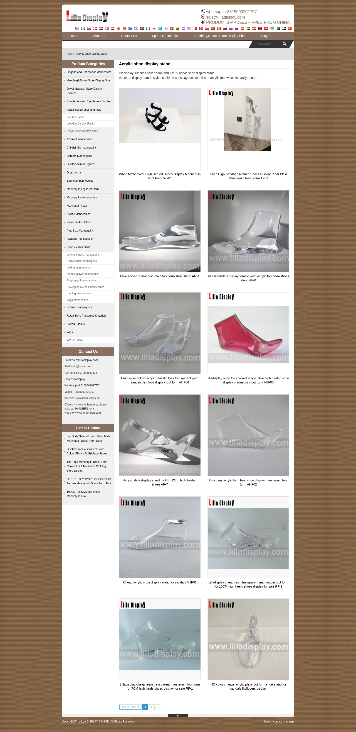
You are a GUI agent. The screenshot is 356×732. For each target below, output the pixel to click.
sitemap (289, 721)
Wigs (70, 332)
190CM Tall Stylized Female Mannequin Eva (84, 494)
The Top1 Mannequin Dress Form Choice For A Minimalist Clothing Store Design (87, 466)
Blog (264, 36)
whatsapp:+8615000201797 (231, 12)
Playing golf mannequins (81, 280)
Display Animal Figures (80, 164)
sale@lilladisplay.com (225, 17)
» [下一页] (158, 707)
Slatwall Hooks (76, 324)
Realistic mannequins (80, 238)
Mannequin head (77, 205)
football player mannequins (83, 274)
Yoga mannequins (78, 300)
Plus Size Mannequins (80, 230)
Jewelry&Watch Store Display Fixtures (84, 91)
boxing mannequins (78, 267)
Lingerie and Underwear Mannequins (89, 72)
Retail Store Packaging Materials (86, 315)
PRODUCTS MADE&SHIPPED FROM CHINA (248, 22)
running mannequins (79, 293)
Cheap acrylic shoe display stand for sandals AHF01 (160, 582)
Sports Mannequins (165, 36)
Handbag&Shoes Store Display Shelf (220, 36)
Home (74, 36)
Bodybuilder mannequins (82, 261)
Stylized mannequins (79, 307)
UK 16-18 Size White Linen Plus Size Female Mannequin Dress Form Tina (89, 481)
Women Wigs (75, 339)
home (267, 721)
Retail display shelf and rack (84, 109)
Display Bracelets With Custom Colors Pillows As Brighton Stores (87, 451)
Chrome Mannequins (79, 156)
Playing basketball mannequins (85, 287)
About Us (99, 36)
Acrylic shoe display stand (82, 131)
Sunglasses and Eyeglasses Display (89, 101)
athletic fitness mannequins (83, 254)
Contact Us (129, 36)
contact (277, 721)
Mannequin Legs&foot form (83, 189)
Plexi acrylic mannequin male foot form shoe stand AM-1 (159, 276)
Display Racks (75, 117)
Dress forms (74, 172)
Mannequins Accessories (82, 197)
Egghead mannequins (80, 180)
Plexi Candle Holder (79, 222)
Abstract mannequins (79, 139)
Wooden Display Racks (81, 123)
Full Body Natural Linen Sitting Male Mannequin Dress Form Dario (88, 438)
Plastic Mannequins (78, 214)
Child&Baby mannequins (81, 147)
